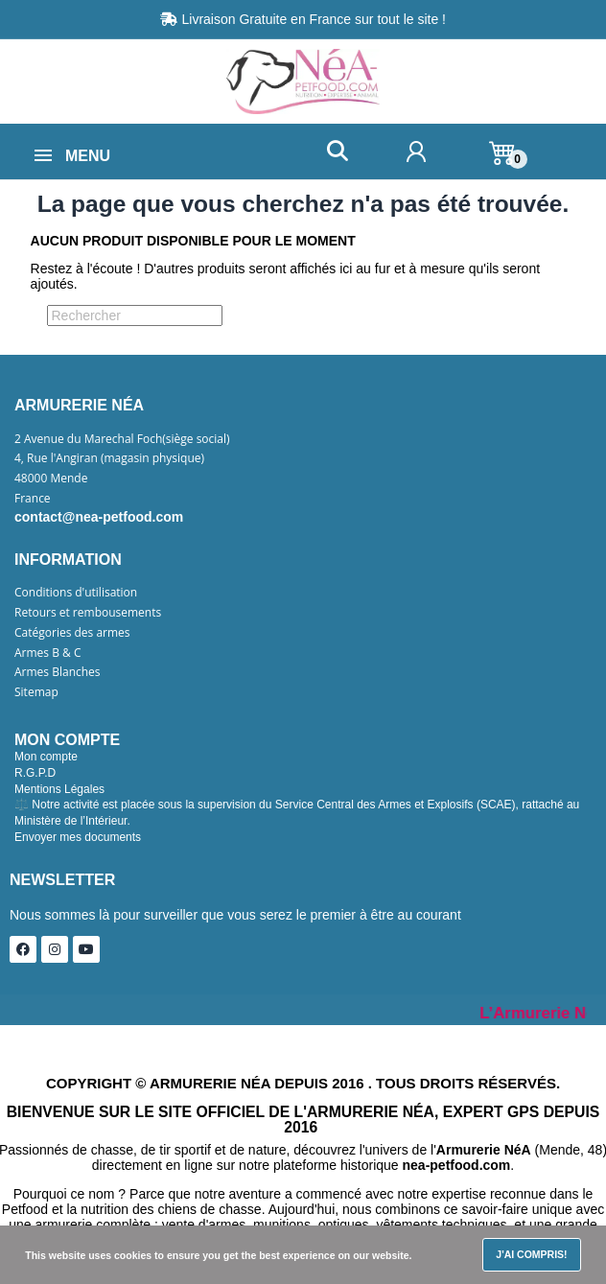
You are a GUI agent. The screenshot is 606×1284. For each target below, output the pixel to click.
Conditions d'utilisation (75, 592)
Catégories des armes (72, 633)
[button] (337, 151)
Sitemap (36, 692)
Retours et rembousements (87, 612)
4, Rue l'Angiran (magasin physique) (109, 458)
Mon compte (46, 756)
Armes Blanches (57, 672)
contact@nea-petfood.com (98, 517)
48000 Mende (50, 478)
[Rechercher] (134, 315)
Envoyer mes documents (77, 837)
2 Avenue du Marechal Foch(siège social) (122, 439)
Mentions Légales (59, 789)
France (32, 498)
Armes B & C (47, 653)
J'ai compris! (531, 1254)
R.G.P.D (35, 773)
